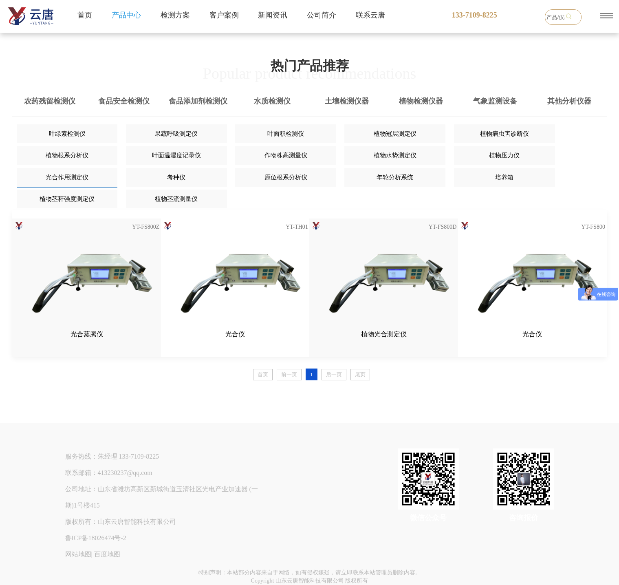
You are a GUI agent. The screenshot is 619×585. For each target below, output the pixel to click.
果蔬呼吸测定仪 (176, 133)
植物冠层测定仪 (395, 133)
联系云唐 (370, 15)
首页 (84, 15)
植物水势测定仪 (395, 155)
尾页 (360, 374)
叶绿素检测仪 (67, 133)
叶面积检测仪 (285, 133)
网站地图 (78, 554)
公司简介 (321, 15)
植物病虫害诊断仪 (504, 133)
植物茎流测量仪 (176, 199)
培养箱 (504, 177)
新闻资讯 (272, 15)
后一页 (334, 374)
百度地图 (107, 554)
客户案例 (224, 15)
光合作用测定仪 (67, 177)
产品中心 (126, 15)
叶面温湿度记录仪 (176, 155)
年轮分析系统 (395, 177)
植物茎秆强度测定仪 (67, 199)
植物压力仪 (504, 155)
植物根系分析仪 (67, 155)
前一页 (289, 374)
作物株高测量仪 (285, 155)
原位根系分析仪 (285, 177)
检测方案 (175, 15)
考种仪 (176, 177)
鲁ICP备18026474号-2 (95, 537)
